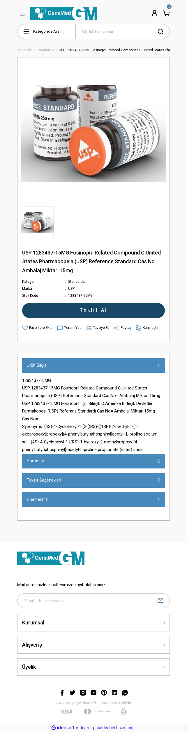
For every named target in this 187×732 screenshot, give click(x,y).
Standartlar (77, 282)
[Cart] (166, 13)
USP (71, 289)
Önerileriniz (37, 499)
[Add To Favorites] (37, 328)
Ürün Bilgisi (37, 365)
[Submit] (160, 600)
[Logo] (63, 13)
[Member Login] (154, 13)
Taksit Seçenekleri (44, 480)
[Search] (122, 31)
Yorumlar (35, 461)
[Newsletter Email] (93, 600)
